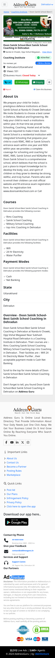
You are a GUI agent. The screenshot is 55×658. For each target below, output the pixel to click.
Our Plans (12, 494)
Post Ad (11, 490)
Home (6, 11)
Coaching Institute (19, 11)
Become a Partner (17, 466)
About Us (12, 458)
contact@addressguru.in (23, 550)
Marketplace (13, 475)
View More (47, 52)
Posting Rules (14, 470)
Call (8, 82)
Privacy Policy (14, 502)
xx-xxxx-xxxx (17, 539)
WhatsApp (22, 82)
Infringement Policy (17, 498)
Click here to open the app (21, 506)
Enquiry (38, 82)
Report (7, 89)
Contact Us (13, 462)
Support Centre (19, 562)
